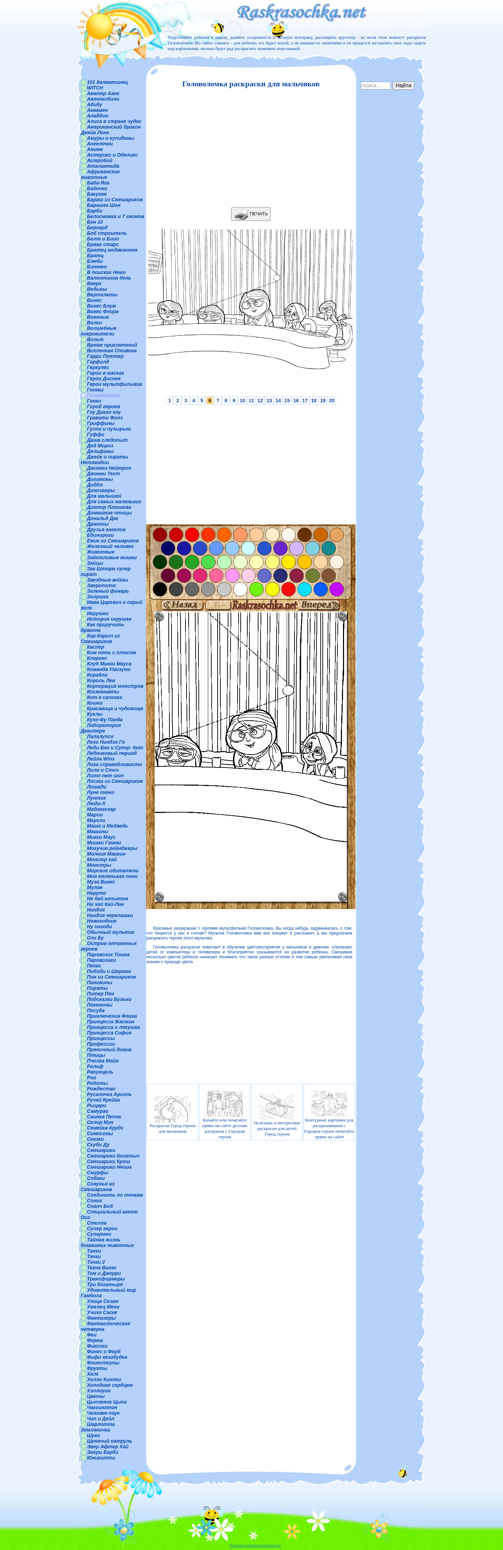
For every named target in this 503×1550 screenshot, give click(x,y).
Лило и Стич (103, 770)
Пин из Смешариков (111, 977)
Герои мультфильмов (114, 384)
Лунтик (96, 798)
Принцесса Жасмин (110, 1021)
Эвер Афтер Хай (108, 1446)
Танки (94, 1251)
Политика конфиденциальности (255, 1546)
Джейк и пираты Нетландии (104, 459)
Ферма (95, 1340)
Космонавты (103, 691)
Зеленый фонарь (108, 591)
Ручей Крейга (103, 1100)
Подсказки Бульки (109, 999)
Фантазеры (101, 1318)
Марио (95, 814)
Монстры (99, 865)
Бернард (97, 227)
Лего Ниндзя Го (106, 742)
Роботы (97, 1083)
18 (314, 400)
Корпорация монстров (115, 686)
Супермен (99, 1234)
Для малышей (104, 496)
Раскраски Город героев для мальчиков (173, 1115)
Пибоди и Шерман (109, 971)
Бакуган (97, 194)
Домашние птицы (109, 513)
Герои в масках (105, 373)
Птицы (96, 1055)
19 (323, 400)
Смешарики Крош (108, 1161)
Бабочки (97, 188)
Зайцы (95, 563)
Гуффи (95, 434)
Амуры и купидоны (110, 138)
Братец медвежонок (112, 250)
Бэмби (95, 261)
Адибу (94, 104)
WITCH (95, 88)
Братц (95, 255)
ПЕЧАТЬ (251, 214)
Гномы (95, 389)
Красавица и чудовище (115, 708)
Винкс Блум (101, 306)
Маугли (96, 820)
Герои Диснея (104, 378)
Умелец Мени (103, 1307)
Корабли (97, 675)
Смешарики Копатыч (113, 1156)
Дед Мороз (100, 445)
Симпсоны (100, 1133)
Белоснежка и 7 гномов (115, 216)
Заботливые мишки (112, 557)
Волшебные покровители (99, 331)
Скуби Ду (98, 1144)
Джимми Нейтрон (109, 468)
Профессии (101, 1044)
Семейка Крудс (105, 1128)
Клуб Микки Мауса (109, 663)
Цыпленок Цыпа (107, 1402)
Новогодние (101, 921)
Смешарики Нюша (109, 1167)
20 (332, 400)
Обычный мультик (110, 932)
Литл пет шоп (105, 775)
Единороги (100, 535)
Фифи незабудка (107, 1357)
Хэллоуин (98, 1390)
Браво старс (103, 244)
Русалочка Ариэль (109, 1094)
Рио (91, 1077)
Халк (93, 1374)
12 (260, 400)
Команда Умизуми (109, 669)
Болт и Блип (103, 238)
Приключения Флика (112, 1016)
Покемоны (99, 1005)
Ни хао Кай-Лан (105, 904)
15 (287, 400)
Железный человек (110, 546)
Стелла (97, 1223)
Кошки (95, 703)
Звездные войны (107, 580)
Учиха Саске (102, 1312)
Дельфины (100, 451)
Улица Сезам (102, 1301)
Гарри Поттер (105, 356)
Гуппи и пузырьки (109, 429)
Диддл (95, 485)
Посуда (95, 1010)
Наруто (96, 893)
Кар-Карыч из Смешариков (100, 638)
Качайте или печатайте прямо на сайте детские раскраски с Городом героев (225, 1114)
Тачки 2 (96, 1262)
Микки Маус (101, 837)
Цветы (96, 1396)
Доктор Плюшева (109, 507)
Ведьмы (97, 289)
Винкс (94, 300)
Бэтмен (97, 266)
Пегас (94, 965)
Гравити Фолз (105, 417)
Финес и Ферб (104, 1351)
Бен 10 (95, 222)
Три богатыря (105, 1284)
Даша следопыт (107, 440)
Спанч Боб (100, 1206)
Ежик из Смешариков (113, 540)
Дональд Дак (102, 518)
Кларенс (97, 658)
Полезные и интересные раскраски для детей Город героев (277, 1115)
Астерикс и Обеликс (112, 155)
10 (242, 400)
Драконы (98, 524)
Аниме (95, 149)
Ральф (95, 1066)
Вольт (95, 339)
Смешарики (101, 1150)
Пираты (97, 988)
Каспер (95, 647)
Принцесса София (109, 1033)
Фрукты (97, 1368)
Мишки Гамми (104, 842)
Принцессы (101, 1038)
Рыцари (96, 1105)
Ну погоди (99, 926)
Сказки (95, 1139)
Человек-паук (103, 1413)
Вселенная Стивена (112, 350)
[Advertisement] (249, 148)
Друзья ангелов (106, 529)
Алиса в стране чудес (114, 121)
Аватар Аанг (103, 93)
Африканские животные (100, 174)
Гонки (94, 401)
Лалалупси (100, 736)
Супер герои (102, 1228)
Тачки (94, 1256)
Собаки (96, 1178)
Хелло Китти (104, 1379)
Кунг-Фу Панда (105, 719)
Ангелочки (100, 143)
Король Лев (101, 680)
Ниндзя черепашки (110, 915)
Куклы (94, 714)
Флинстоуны (103, 1362)
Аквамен (97, 110)
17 (305, 400)
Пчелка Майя (102, 1061)
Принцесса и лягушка (113, 1027)
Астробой (99, 160)
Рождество (101, 1088)
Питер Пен (100, 993)
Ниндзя (96, 910)
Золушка (97, 596)
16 (296, 400)
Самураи (97, 1111)
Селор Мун (100, 1122)
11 (251, 400)
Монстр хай (102, 859)
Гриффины (101, 423)
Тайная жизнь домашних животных (107, 1242)
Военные (98, 317)
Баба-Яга (98, 183)
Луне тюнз (100, 792)
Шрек (93, 1435)
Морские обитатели (112, 870)
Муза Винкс (101, 882)
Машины (97, 831)
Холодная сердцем (110, 1385)
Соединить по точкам (115, 1195)
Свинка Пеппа (104, 1116)
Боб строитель (107, 233)
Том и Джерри (104, 1273)
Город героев (103, 406)
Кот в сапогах (104, 697)
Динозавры (101, 490)
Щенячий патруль (109, 1441)
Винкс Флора (102, 311)
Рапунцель (100, 1072)
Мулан (95, 887)
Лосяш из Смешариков (115, 781)
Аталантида (103, 166)
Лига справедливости (114, 764)
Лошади (97, 787)
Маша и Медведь (107, 826)
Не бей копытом (107, 898)
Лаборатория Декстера (101, 728)
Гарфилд (98, 362)
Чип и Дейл (101, 1418)
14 (278, 400)
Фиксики (97, 1346)
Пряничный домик (109, 1049)
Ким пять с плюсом (111, 652)
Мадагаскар (101, 809)
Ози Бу (95, 937)
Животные (101, 552)
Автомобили (103, 99)
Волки (94, 322)
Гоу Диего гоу (104, 412)
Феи (91, 1335)
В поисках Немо (106, 272)
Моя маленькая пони (112, 876)
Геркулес (98, 367)
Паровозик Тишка (108, 954)
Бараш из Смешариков (115, 199)
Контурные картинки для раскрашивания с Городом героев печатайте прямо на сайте (329, 1114)
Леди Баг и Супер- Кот (115, 747)
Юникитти (101, 1458)
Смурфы (97, 1172)
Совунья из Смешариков (98, 1186)
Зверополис (101, 585)
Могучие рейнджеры (112, 848)
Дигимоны (100, 479)
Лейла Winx (101, 759)
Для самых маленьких (114, 501)
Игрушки (98, 613)
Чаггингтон (102, 1407)
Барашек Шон (104, 205)
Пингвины (99, 982)
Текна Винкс (102, 1267)
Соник (94, 1200)
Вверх (94, 283)
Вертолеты (102, 294)
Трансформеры (106, 1279)
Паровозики (101, 960)
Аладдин (97, 115)
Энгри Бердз (102, 1452)
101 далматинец (107, 82)
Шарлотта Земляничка (98, 1427)
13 (269, 400)
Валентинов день (109, 278)
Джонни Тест (103, 473)
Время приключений (112, 345)
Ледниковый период (112, 753)
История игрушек (109, 619)
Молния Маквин (106, 854)
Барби (94, 211)
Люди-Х (96, 803)
